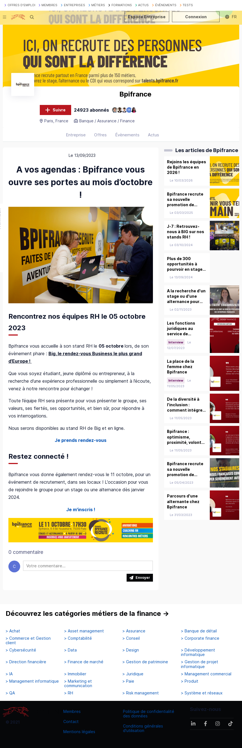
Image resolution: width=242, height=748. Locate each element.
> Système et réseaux (202, 693)
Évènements (127, 134)
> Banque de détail (199, 631)
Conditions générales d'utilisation (143, 728)
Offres (100, 134)
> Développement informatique (198, 652)
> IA (9, 674)
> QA (10, 693)
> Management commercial (206, 674)
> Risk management (140, 693)
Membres (72, 711)
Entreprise (76, 134)
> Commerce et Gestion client (28, 640)
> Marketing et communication (78, 683)
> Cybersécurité (21, 650)
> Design (130, 650)
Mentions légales (79, 731)
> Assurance (133, 631)
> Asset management (84, 631)
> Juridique (132, 674)
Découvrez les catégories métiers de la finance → (87, 613)
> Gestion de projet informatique (199, 664)
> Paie (128, 681)
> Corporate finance (200, 638)
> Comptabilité (78, 638)
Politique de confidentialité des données (148, 713)
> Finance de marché (83, 662)
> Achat (13, 631)
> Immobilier (75, 674)
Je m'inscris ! (80, 509)
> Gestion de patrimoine (145, 662)
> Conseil (131, 638)
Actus (153, 134)
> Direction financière (26, 662)
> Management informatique (32, 681)
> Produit (189, 681)
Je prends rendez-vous (80, 440)
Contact (71, 721)
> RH (68, 693)
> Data (70, 650)
